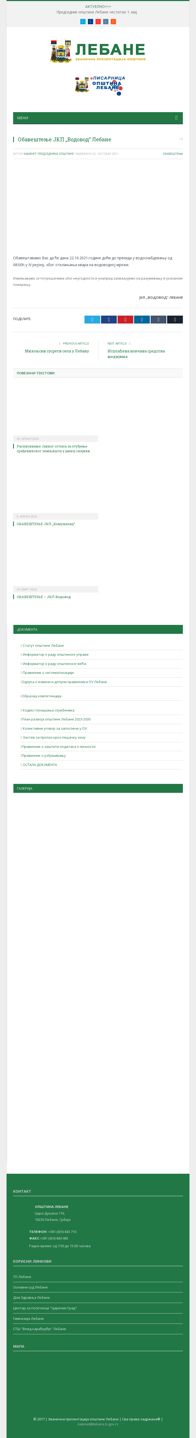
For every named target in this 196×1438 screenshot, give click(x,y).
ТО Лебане (22, 1276)
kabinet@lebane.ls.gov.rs (98, 1424)
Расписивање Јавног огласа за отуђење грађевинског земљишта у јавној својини (53, 448)
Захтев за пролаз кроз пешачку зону (54, 737)
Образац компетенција (41, 696)
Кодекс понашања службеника (48, 710)
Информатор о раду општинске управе (55, 654)
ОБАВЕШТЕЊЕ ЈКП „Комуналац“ (46, 523)
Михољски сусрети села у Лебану (57, 351)
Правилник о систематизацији (48, 672)
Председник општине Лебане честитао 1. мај (96, 12)
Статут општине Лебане (43, 645)
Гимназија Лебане (28, 1318)
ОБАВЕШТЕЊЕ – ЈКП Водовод (44, 596)
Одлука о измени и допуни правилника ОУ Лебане (64, 681)
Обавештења (173, 154)
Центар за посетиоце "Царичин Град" (45, 1308)
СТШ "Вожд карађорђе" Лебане (39, 1328)
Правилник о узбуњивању (44, 755)
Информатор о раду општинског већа (54, 663)
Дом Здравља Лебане (31, 1297)
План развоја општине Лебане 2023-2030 (56, 719)
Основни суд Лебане (30, 1287)
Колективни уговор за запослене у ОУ (54, 728)
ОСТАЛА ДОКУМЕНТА (39, 764)
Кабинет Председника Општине (49, 154)
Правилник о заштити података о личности (59, 746)
